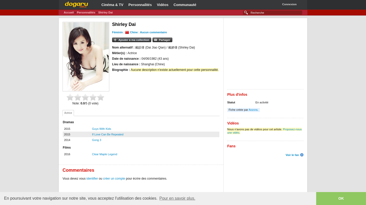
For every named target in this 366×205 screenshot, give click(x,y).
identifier (92, 178)
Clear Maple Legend (104, 154)
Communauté (185, 5)
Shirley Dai (105, 12)
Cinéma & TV (112, 5)
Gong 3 (96, 139)
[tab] (68, 113)
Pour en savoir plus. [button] (177, 198)
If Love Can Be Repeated (108, 134)
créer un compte (114, 178)
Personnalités (140, 5)
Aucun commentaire (153, 32)
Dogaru (76, 4)
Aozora (253, 109)
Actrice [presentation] (68, 113)
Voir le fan (292, 154)
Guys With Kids (101, 128)
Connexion (289, 4)
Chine (134, 32)
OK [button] (341, 198)
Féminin (117, 32)
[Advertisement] (265, 53)
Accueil (69, 12)
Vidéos (163, 5)
